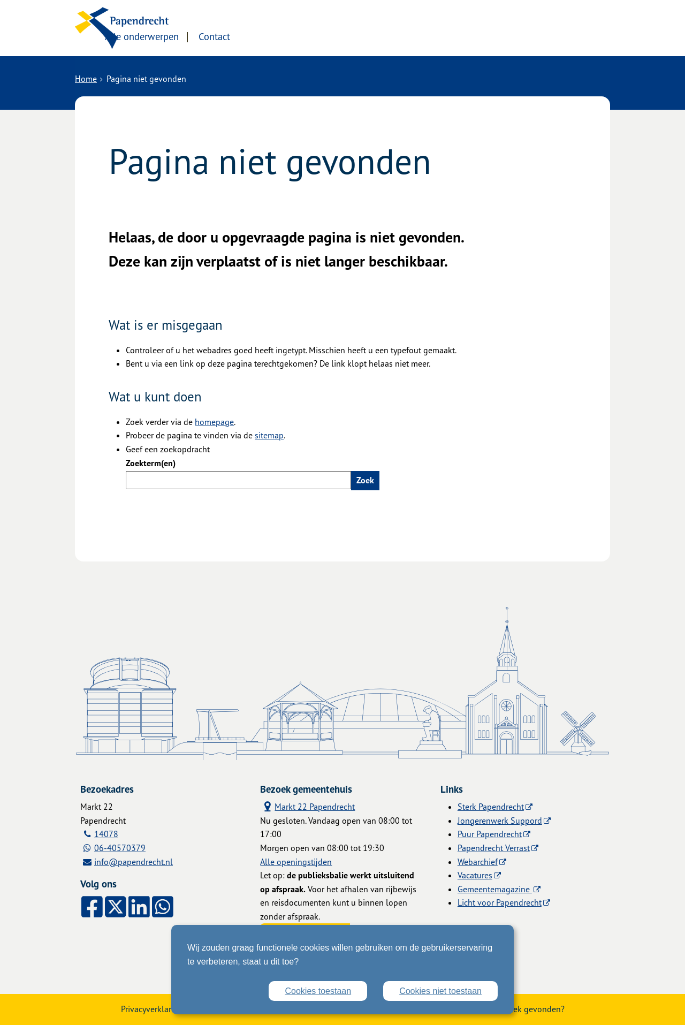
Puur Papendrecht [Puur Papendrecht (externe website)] (490, 834)
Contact (304, 36)
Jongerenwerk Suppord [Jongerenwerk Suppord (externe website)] (500, 820)
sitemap (269, 435)
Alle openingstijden (296, 861)
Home (86, 78)
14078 (106, 834)
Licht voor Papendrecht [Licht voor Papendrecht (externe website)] (500, 902)
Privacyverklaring (152, 1009)
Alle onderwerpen (231, 36)
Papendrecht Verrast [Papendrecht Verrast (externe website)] (494, 847)
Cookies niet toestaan (440, 991)
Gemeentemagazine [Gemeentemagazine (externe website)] (495, 889)
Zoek (365, 480)
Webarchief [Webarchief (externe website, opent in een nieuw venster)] (478, 861)
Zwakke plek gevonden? (520, 1009)
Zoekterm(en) (151, 463)
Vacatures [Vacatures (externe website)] (475, 875)
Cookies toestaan (318, 991)
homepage (214, 421)
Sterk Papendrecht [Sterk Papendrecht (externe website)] (491, 806)
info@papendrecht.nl (133, 861)
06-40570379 (120, 847)
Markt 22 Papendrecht (307, 806)
